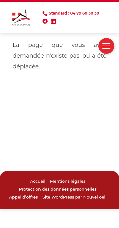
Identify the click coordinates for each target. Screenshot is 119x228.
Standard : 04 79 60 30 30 (74, 13)
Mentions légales (67, 181)
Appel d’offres (23, 197)
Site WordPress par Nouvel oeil (75, 197)
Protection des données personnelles (58, 189)
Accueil (37, 181)
